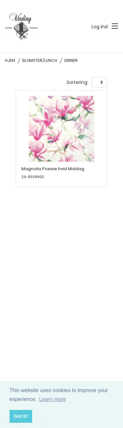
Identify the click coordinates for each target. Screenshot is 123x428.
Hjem (10, 60)
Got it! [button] (21, 416)
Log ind (100, 26)
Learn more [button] (52, 399)
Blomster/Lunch (39, 60)
